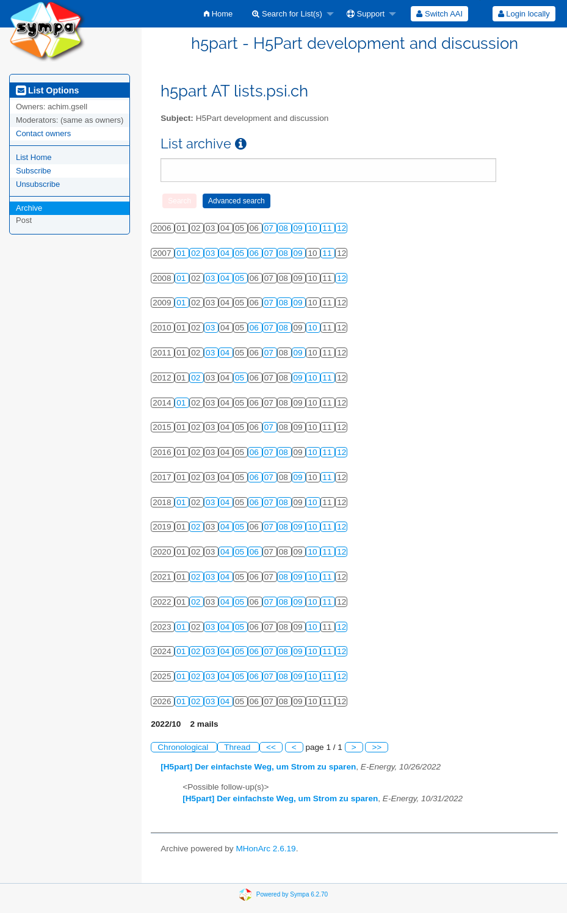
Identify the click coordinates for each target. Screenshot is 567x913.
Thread (238, 747)
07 (270, 228)
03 (211, 253)
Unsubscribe (38, 184)
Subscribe (33, 170)
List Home (34, 157)
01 (182, 253)
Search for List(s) (287, 13)
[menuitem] (218, 13)
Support (366, 13)
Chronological (184, 747)
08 (285, 228)
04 (226, 253)
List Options (47, 90)
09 (299, 228)
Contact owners (43, 133)
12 (341, 228)
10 (313, 228)
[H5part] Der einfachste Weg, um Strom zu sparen (258, 766)
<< (271, 747)
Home (218, 13)
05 (241, 253)
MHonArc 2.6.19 (265, 848)
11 (328, 228)
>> (376, 747)
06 (255, 253)
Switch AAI (439, 13)
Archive (29, 208)
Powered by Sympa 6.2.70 (292, 894)
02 (197, 253)
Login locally (524, 13)
